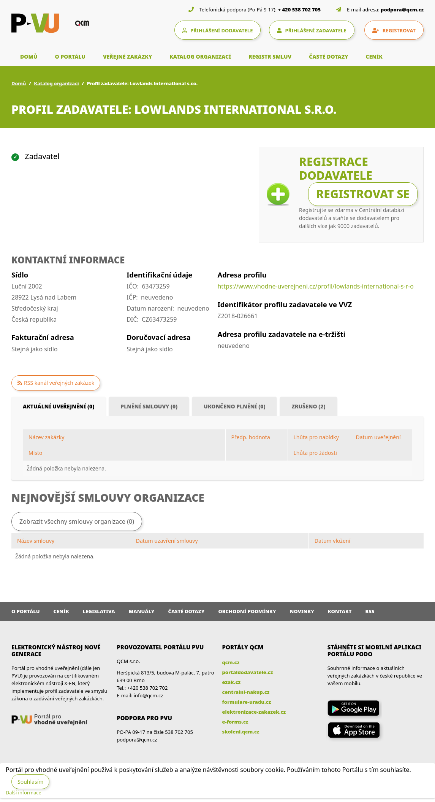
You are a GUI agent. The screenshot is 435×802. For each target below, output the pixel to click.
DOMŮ (29, 56)
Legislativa (99, 611)
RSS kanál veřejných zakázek (59, 382)
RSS (370, 611)
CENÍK (374, 56)
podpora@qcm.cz (402, 9)
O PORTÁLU (70, 56)
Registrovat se (363, 194)
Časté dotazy (186, 611)
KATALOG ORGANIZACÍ (200, 56)
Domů (18, 83)
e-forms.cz (235, 721)
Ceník (61, 611)
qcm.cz (231, 662)
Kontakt (340, 611)
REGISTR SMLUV (269, 56)
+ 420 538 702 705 (299, 9)
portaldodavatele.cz (247, 672)
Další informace (23, 792)
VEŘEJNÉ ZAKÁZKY (127, 56)
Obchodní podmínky (247, 611)
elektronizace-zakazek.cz (254, 711)
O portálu (25, 611)
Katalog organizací (56, 83)
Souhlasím (30, 781)
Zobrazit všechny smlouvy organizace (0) (76, 521)
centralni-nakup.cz (246, 692)
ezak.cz (231, 682)
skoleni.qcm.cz (240, 731)
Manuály (142, 611)
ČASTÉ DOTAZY (328, 56)
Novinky (302, 611)
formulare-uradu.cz (246, 701)
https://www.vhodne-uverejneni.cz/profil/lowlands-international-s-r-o (315, 286)
